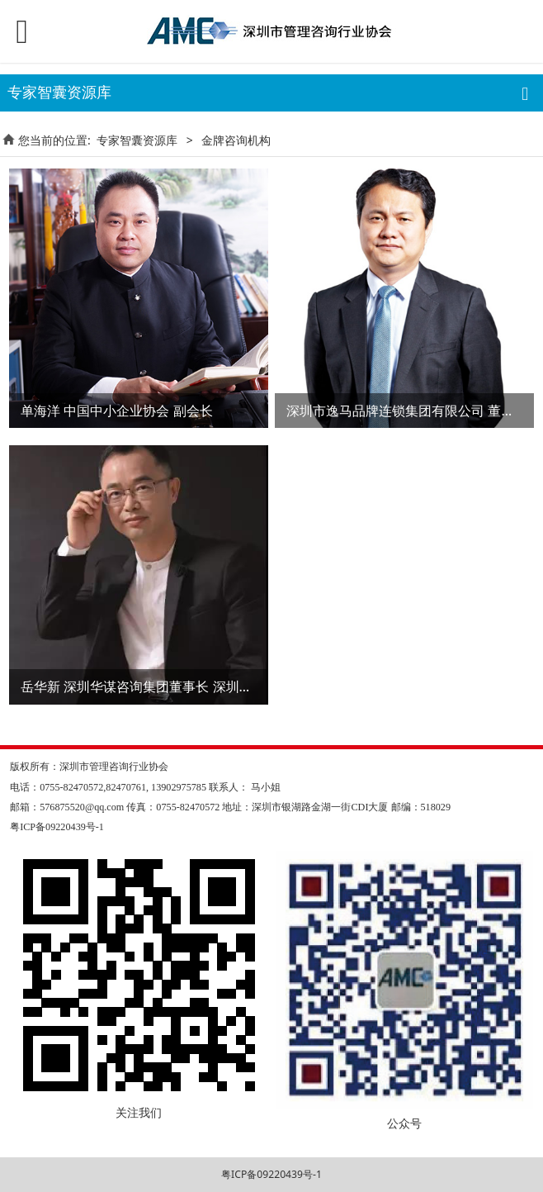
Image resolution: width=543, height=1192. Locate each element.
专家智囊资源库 (137, 140)
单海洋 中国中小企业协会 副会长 (116, 410)
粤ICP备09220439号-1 (271, 1174)
